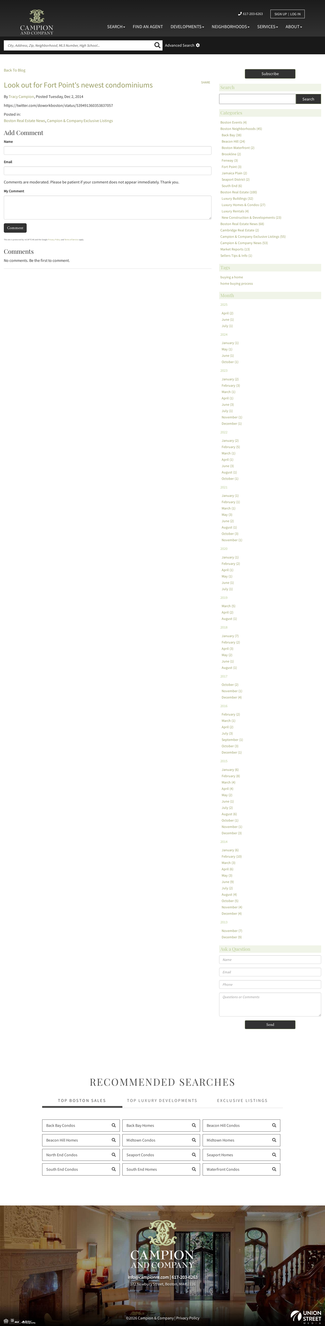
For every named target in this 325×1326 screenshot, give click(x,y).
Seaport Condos (140, 1154)
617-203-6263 (253, 13)
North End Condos (61, 1154)
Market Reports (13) (235, 249)
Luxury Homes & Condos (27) (243, 204)
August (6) (229, 814)
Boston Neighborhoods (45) (241, 128)
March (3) (228, 862)
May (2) (227, 655)
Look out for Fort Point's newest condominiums (78, 85)
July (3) (227, 733)
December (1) (232, 423)
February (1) (231, 502)
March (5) (228, 606)
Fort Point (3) (231, 166)
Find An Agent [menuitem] (148, 26)
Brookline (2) (231, 154)
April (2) (227, 313)
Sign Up (280, 14)
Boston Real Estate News (24, 120)
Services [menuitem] (267, 26)
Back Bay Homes (140, 1125)
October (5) (230, 900)
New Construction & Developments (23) (251, 217)
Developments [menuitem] (187, 26)
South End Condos (62, 1169)
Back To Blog (14, 70)
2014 (224, 841)
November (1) (232, 417)
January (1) (230, 343)
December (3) (232, 833)
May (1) (227, 349)
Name (8, 141)
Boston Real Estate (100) (238, 192)
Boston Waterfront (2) (238, 147)
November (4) (232, 907)
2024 (224, 334)
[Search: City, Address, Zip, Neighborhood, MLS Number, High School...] (78, 45)
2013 (224, 922)
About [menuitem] (294, 26)
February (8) (231, 776)
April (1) (227, 398)
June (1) (228, 319)
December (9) (232, 937)
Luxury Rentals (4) (235, 211)
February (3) (231, 385)
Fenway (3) (230, 160)
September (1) (232, 739)
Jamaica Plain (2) (234, 173)
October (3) (230, 533)
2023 (224, 370)
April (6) (227, 869)
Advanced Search (179, 45)
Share (205, 82)
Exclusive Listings (242, 1100)
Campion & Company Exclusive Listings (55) (253, 236)
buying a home (231, 277)
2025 (224, 304)
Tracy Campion (21, 96)
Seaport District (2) (236, 179)
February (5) (231, 447)
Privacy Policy (54, 239)
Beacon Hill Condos (223, 1125)
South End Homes (141, 1169)
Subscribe (270, 73)
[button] (157, 45)
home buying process (236, 283)
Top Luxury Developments (162, 1100)
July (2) (227, 807)
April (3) (227, 648)
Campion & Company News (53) (244, 243)
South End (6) (232, 185)
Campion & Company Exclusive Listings (80, 120)
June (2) (228, 521)
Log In (295, 14)
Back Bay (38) (231, 135)
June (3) (228, 404)
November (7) (232, 930)
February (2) (231, 563)
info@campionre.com (148, 1277)
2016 (224, 706)
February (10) (232, 856)
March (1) (228, 391)
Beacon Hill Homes (62, 1140)
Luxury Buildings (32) (237, 198)
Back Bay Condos (60, 1125)
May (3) (227, 514)
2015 (224, 761)
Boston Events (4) (233, 122)
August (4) (229, 894)
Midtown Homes (220, 1140)
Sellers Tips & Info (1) (236, 255)
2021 (224, 487)
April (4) (227, 788)
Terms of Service (71, 239)
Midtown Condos (140, 1140)
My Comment (14, 191)
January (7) (230, 636)
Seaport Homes (220, 1154)
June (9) (228, 881)
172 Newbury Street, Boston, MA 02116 (162, 1283)
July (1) (227, 326)
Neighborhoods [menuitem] (231, 26)
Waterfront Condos (223, 1169)
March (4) (228, 782)
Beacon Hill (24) (233, 141)
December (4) (232, 697)
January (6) (230, 769)
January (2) (230, 379)
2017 (224, 676)
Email (8, 162)
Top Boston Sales (82, 1100)
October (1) (230, 362)
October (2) (230, 684)
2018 (224, 627)
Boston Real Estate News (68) (242, 224)
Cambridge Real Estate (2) (239, 230)
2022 (224, 432)
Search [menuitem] (116, 26)
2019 (224, 597)
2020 (224, 548)
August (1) (229, 472)
